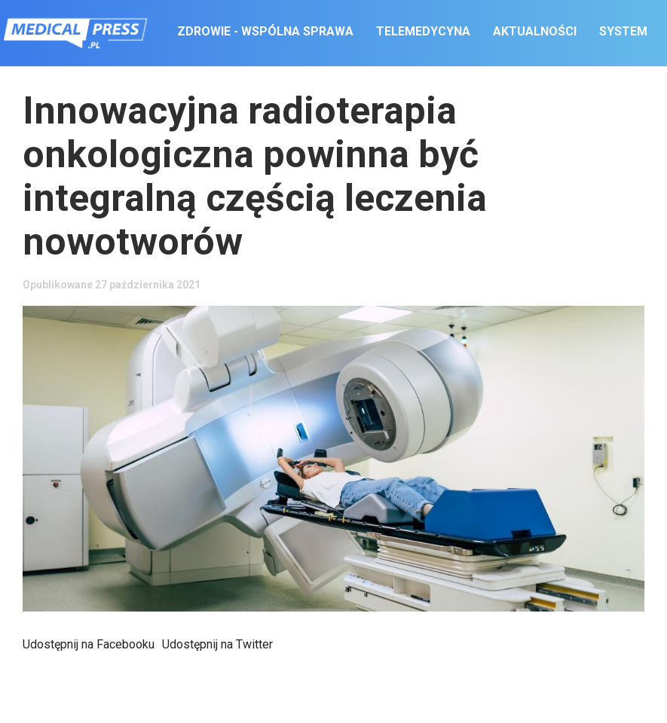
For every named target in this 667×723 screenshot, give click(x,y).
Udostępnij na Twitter (217, 644)
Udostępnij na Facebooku (89, 644)
